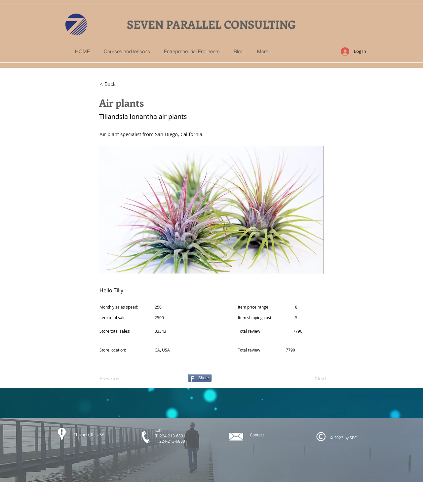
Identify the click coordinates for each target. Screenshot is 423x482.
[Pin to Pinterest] (166, 378)
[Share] (200, 378)
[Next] (309, 378)
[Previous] (121, 378)
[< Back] (121, 84)
